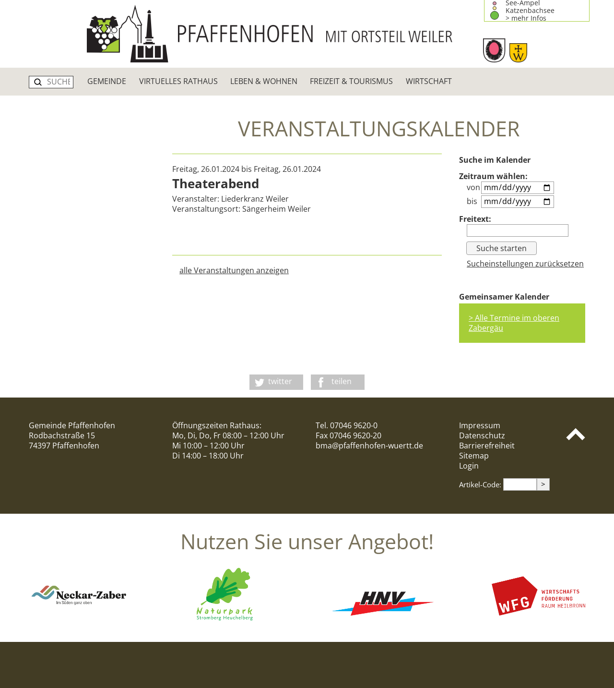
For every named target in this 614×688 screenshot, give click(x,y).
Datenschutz (482, 435)
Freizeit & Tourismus (351, 81)
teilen (341, 381)
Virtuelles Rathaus (178, 81)
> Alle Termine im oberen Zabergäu (514, 323)
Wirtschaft (429, 81)
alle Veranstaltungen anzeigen (234, 270)
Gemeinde (106, 81)
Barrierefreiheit (487, 445)
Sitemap (474, 455)
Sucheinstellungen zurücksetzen (525, 263)
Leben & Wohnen (263, 81)
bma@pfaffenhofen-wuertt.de (369, 445)
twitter (280, 381)
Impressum (479, 425)
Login (469, 465)
